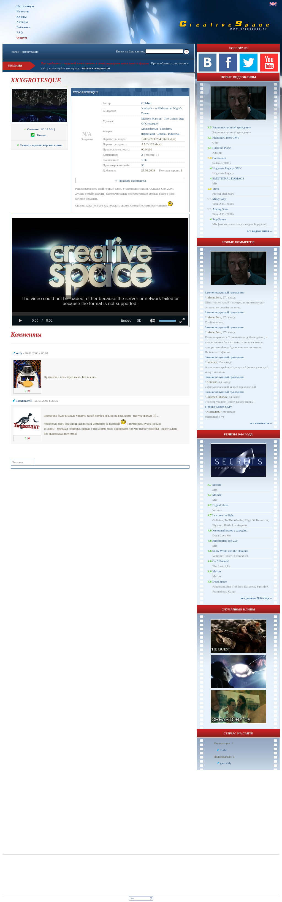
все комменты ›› (261, 423)
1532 (144, 160)
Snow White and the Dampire (230, 550)
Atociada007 (214, 411)
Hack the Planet (222, 147)
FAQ (20, 32)
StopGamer (219, 219)
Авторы (22, 21)
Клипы (22, 16)
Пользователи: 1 (224, 756)
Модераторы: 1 (223, 743)
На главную (25, 6)
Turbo (223, 750)
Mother (216, 494)
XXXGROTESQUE (86, 92)
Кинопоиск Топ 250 (224, 540)
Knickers (212, 381)
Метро (216, 571)
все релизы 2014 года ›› (256, 598)
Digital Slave (220, 505)
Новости (23, 11)
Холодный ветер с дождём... (230, 530)
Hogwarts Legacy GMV (227, 168)
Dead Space (219, 581)
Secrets (216, 484)
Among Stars (220, 209)
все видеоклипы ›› (259, 230)
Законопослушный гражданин (231, 127)
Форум (22, 37)
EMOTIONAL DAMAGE (228, 178)
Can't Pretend (220, 561)
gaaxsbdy (226, 763)
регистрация (30, 51)
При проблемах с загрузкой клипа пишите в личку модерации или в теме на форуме (95, 63)
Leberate (212, 362)
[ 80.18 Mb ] (39, 129)
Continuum (219, 158)
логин (15, 51)
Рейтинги (24, 27)
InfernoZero (214, 297)
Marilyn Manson (151, 118)
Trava (215, 188)
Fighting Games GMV (226, 137)
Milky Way (219, 198)
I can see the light (223, 515)
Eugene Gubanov (217, 396)
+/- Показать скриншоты (130, 180)
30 (142, 165)
